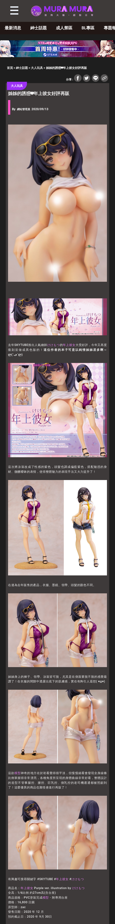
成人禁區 (64, 28)
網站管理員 (23, 109)
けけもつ (53, 345)
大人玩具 (37, 68)
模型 (17, 773)
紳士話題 (38, 28)
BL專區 (88, 28)
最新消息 (13, 28)
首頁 (10, 68)
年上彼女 (69, 345)
